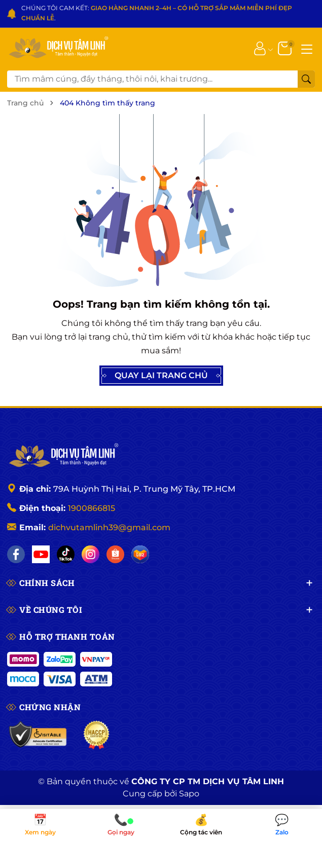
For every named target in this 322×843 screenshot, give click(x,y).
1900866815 (91, 508)
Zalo (281, 825)
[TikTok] (66, 554)
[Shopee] (115, 554)
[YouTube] (41, 554)
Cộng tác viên (201, 825)
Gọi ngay (121, 825)
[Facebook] (16, 554)
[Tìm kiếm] (306, 79)
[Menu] (307, 48)
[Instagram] (90, 554)
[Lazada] (140, 554)
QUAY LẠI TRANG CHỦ (161, 376)
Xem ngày (40, 825)
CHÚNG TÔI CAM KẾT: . (156, 13)
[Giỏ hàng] (286, 48)
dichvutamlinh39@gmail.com (109, 527)
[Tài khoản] (260, 48)
